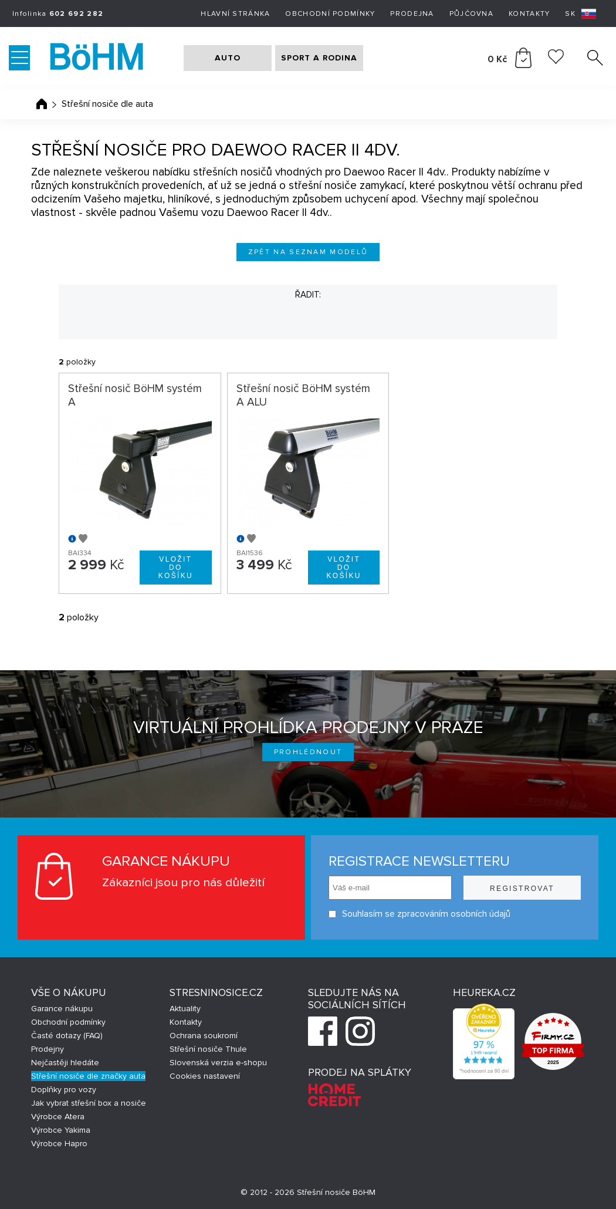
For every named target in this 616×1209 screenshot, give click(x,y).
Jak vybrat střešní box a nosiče (88, 1103)
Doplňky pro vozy (63, 1090)
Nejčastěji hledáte (65, 1063)
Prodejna (412, 13)
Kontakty (529, 13)
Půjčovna (471, 13)
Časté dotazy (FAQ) (67, 1036)
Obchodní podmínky (330, 13)
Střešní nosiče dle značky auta (88, 1076)
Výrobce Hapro (59, 1144)
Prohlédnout (308, 752)
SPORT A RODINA (319, 58)
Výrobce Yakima (60, 1130)
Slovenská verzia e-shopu (218, 1063)
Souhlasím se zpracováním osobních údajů (419, 914)
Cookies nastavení (205, 1076)
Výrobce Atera (57, 1117)
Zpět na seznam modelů (308, 252)
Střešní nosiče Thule (208, 1049)
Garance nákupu (62, 1009)
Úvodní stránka (41, 104)
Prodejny (47, 1049)
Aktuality (185, 1009)
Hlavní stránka (235, 13)
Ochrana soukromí (204, 1036)
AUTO (228, 58)
